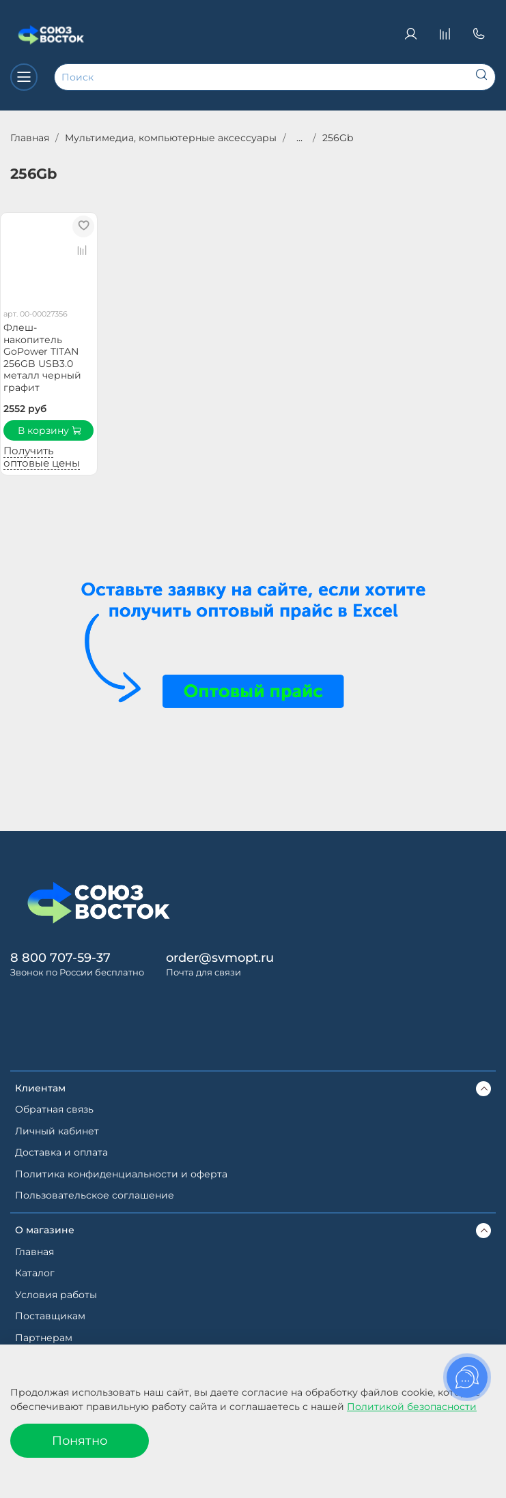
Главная (29, 138)
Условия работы (56, 1295)
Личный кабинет (57, 1131)
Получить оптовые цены (41, 457)
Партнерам (43, 1338)
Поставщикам (50, 1316)
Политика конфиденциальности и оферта (121, 1174)
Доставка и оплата (61, 1152)
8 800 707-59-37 (60, 957)
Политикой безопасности (412, 1406)
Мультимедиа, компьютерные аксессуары (171, 138)
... (299, 137)
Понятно (79, 1440)
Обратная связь (54, 1109)
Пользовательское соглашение (94, 1195)
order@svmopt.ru (220, 957)
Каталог (35, 1273)
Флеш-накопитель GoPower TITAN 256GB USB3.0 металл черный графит (42, 357)
